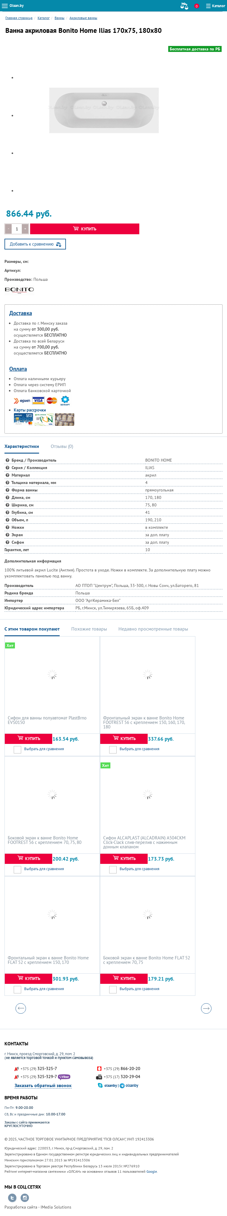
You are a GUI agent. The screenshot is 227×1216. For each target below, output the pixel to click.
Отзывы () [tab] (62, 446)
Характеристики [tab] (21, 446)
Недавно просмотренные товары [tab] (153, 629)
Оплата (18, 368)
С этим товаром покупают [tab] (32, 629)
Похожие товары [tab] (89, 629)
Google (151, 1171)
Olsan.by (17, 5)
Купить (85, 229)
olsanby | (112, 1085)
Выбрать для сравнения (44, 748)
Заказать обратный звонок (43, 1085)
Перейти (12, 1198)
